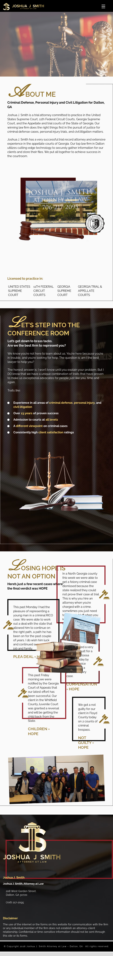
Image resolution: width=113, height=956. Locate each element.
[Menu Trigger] (103, 6)
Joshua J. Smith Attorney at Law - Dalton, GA (23, 6)
